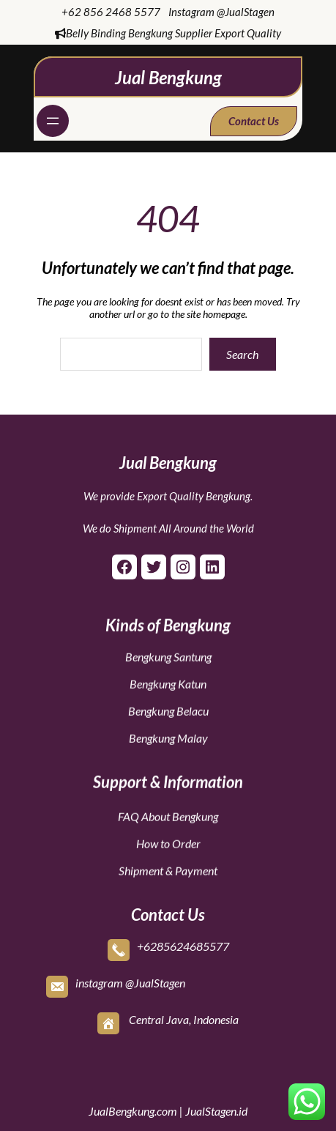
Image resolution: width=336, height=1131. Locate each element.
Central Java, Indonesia (184, 1016)
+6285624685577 (183, 942)
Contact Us (253, 120)
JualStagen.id (216, 1111)
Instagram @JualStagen (221, 11)
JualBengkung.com (133, 1111)
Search (242, 354)
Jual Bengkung (168, 77)
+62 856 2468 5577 (110, 11)
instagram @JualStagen (130, 979)
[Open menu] (53, 121)
